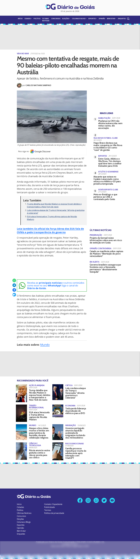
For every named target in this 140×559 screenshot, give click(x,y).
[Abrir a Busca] (128, 19)
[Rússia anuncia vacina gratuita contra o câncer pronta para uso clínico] (21, 451)
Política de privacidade (54, 513)
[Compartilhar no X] (14, 294)
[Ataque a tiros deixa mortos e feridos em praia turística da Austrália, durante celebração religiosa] (21, 432)
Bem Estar (111, 19)
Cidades (27, 19)
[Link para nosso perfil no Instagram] (87, 500)
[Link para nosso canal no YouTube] (113, 500)
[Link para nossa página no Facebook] (79, 500)
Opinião (102, 19)
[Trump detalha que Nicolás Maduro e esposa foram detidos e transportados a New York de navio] (21, 393)
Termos (47, 510)
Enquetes (122, 19)
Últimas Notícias (45, 20)
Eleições (65, 19)
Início (20, 19)
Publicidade (49, 507)
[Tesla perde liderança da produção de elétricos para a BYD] (57, 410)
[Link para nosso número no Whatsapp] (96, 500)
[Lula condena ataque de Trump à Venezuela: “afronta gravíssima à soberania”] (57, 392)
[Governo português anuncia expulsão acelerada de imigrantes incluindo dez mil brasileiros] (57, 432)
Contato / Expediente (53, 504)
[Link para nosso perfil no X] (104, 500)
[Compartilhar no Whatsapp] (14, 280)
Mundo (45, 345)
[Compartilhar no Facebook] (14, 290)
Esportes (92, 19)
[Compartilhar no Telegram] (14, 285)
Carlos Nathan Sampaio (38, 85)
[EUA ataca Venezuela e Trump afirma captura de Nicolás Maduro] (21, 413)
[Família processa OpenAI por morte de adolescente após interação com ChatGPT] (57, 451)
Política (37, 19)
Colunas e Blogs (78, 19)
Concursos (55, 19)
